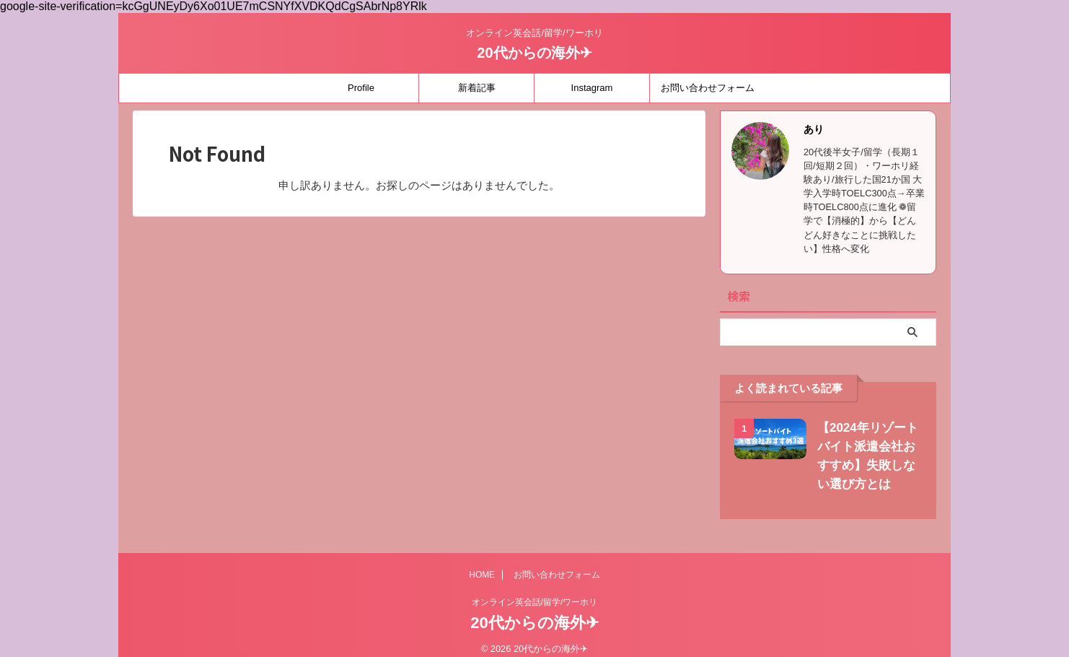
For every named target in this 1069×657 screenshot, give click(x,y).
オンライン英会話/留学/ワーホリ (535, 602)
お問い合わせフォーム (708, 87)
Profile (361, 87)
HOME (482, 575)
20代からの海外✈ (534, 53)
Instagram (592, 87)
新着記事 (477, 87)
